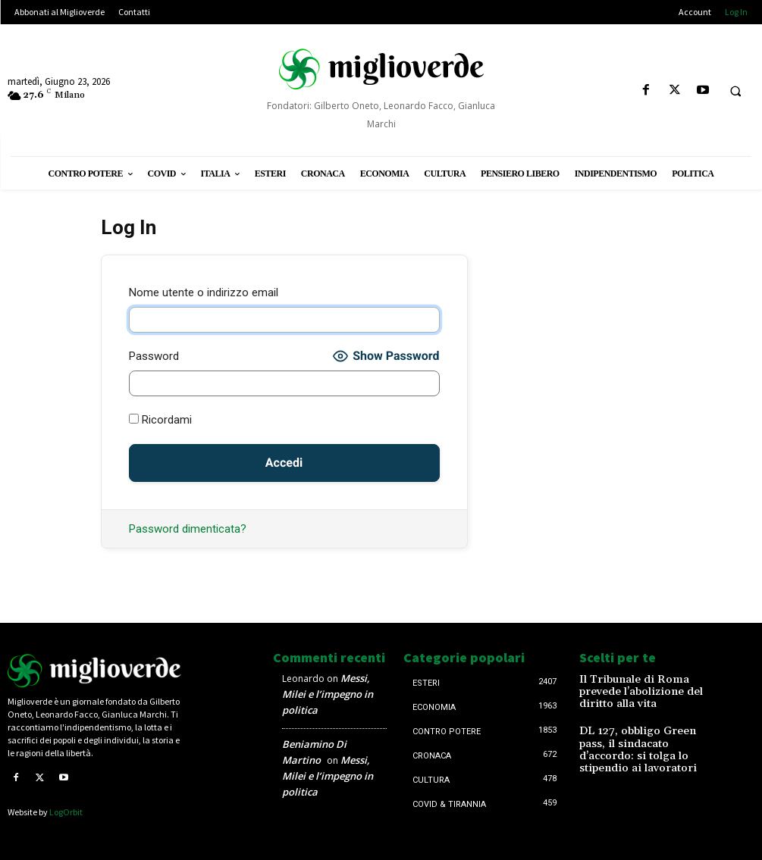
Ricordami (160, 420)
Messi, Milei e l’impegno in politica (327, 694)
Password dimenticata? (187, 529)
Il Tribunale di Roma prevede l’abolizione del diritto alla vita (643, 684)
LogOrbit (66, 812)
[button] (735, 91)
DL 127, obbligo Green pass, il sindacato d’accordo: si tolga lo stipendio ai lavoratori (644, 732)
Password (154, 356)
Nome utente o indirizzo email (203, 292)
